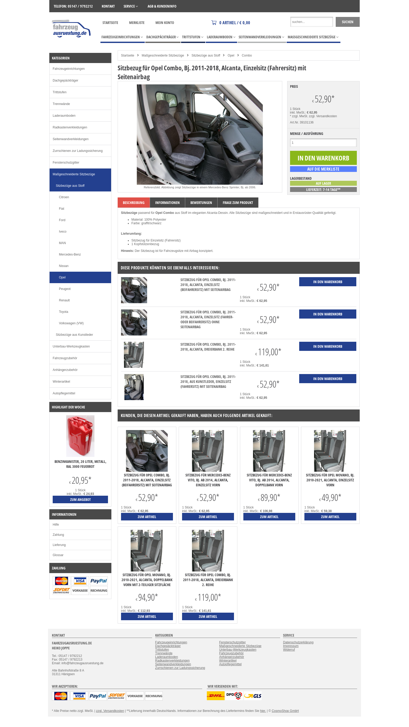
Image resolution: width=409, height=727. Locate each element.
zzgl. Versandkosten (323, 116)
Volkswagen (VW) (71, 323)
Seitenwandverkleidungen (70, 139)
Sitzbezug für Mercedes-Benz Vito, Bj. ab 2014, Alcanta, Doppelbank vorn (269, 480)
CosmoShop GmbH (285, 711)
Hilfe (56, 524)
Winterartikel (61, 381)
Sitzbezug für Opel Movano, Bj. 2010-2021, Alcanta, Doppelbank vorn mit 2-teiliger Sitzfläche (147, 579)
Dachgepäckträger (65, 80)
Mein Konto (164, 22)
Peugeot (65, 289)
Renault (64, 300)
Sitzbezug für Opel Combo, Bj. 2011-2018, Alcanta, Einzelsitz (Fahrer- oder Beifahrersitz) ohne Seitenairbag (208, 319)
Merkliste (137, 22)
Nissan (64, 266)
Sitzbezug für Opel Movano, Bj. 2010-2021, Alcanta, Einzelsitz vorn (330, 480)
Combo (247, 55)
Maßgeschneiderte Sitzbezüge (163, 55)
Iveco (63, 231)
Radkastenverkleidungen (70, 127)
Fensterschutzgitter (66, 162)
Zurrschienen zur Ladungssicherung (78, 151)
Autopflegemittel (64, 393)
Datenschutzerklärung (298, 642)
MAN (62, 243)
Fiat (61, 208)
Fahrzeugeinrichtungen (69, 69)
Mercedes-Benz (70, 254)
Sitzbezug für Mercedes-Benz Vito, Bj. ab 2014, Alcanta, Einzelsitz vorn (208, 480)
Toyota (63, 312)
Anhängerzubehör (65, 370)
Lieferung (59, 545)
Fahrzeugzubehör (65, 358)
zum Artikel (147, 516)
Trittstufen (60, 92)
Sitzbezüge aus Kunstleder (74, 335)
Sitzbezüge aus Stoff (205, 55)
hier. (263, 711)
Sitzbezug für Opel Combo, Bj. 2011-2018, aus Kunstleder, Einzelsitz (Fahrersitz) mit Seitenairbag (208, 381)
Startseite (110, 22)
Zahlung (58, 535)
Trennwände (61, 104)
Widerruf (289, 649)
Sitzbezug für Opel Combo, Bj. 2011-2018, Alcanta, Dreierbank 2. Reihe (208, 347)
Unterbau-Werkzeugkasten (71, 346)
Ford (62, 220)
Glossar (58, 555)
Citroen (64, 197)
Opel (231, 55)
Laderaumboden (64, 115)
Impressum (290, 646)
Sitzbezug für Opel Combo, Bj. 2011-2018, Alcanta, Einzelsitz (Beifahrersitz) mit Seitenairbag (208, 284)
